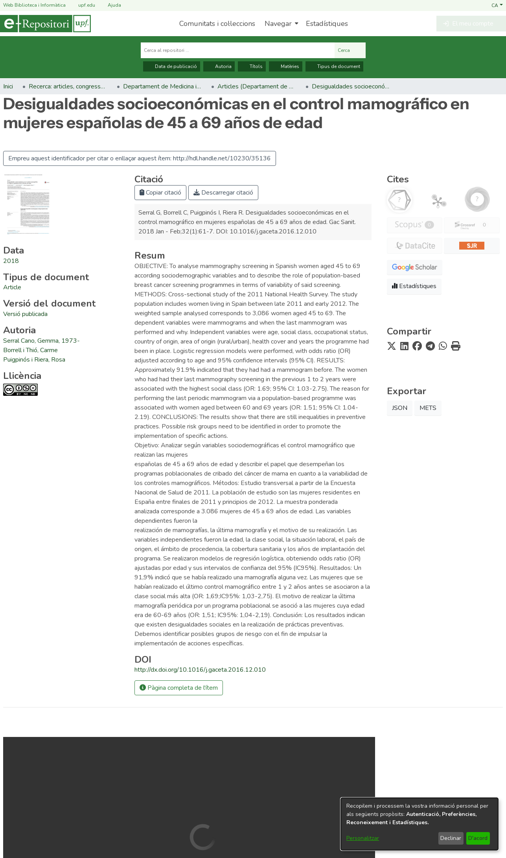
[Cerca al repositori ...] (238, 50)
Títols (252, 66)
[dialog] (419, 824)
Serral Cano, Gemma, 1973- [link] (41, 340)
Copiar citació (160, 192)
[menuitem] (280, 23)
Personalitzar (362, 838)
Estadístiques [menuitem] (327, 23)
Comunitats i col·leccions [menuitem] (217, 23)
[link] (12, 287)
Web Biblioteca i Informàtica (34, 5)
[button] (497, 5)
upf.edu (82, 5)
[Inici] (45, 23)
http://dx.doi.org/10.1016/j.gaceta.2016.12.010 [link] (200, 669)
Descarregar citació (223, 192)
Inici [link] (8, 86)
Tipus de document (334, 66)
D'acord (478, 838)
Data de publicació (171, 66)
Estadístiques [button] (414, 286)
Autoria (219, 66)
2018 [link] (11, 261)
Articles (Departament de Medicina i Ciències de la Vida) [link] (256, 86)
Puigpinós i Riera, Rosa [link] (34, 359)
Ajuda (109, 5)
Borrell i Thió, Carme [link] (30, 350)
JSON (399, 408)
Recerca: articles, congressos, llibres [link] (68, 86)
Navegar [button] (278, 23)
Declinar (450, 838)
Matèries (285, 66)
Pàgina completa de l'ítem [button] (179, 687)
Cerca (350, 50)
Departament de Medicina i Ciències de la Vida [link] (162, 86)
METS (428, 408)
